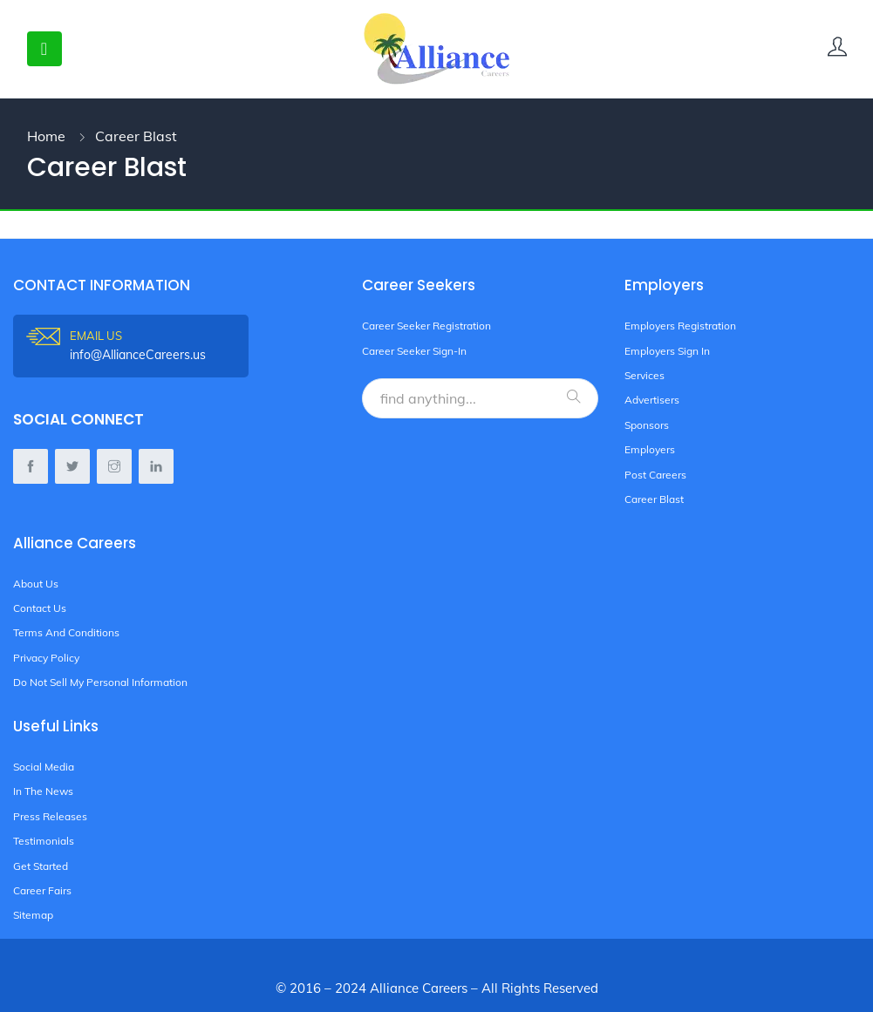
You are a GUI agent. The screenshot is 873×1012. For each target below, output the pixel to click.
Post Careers (655, 474)
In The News (43, 791)
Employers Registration (680, 325)
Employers (649, 449)
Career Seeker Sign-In (414, 350)
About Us (35, 583)
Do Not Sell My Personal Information (100, 682)
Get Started (40, 866)
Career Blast (654, 499)
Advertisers (651, 399)
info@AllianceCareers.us (159, 345)
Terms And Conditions (66, 632)
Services (644, 375)
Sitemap (33, 914)
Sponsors (646, 424)
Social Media (43, 766)
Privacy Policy (46, 657)
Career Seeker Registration (426, 325)
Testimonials (43, 840)
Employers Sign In (667, 350)
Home (46, 136)
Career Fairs (42, 890)
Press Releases (50, 816)
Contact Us (39, 608)
